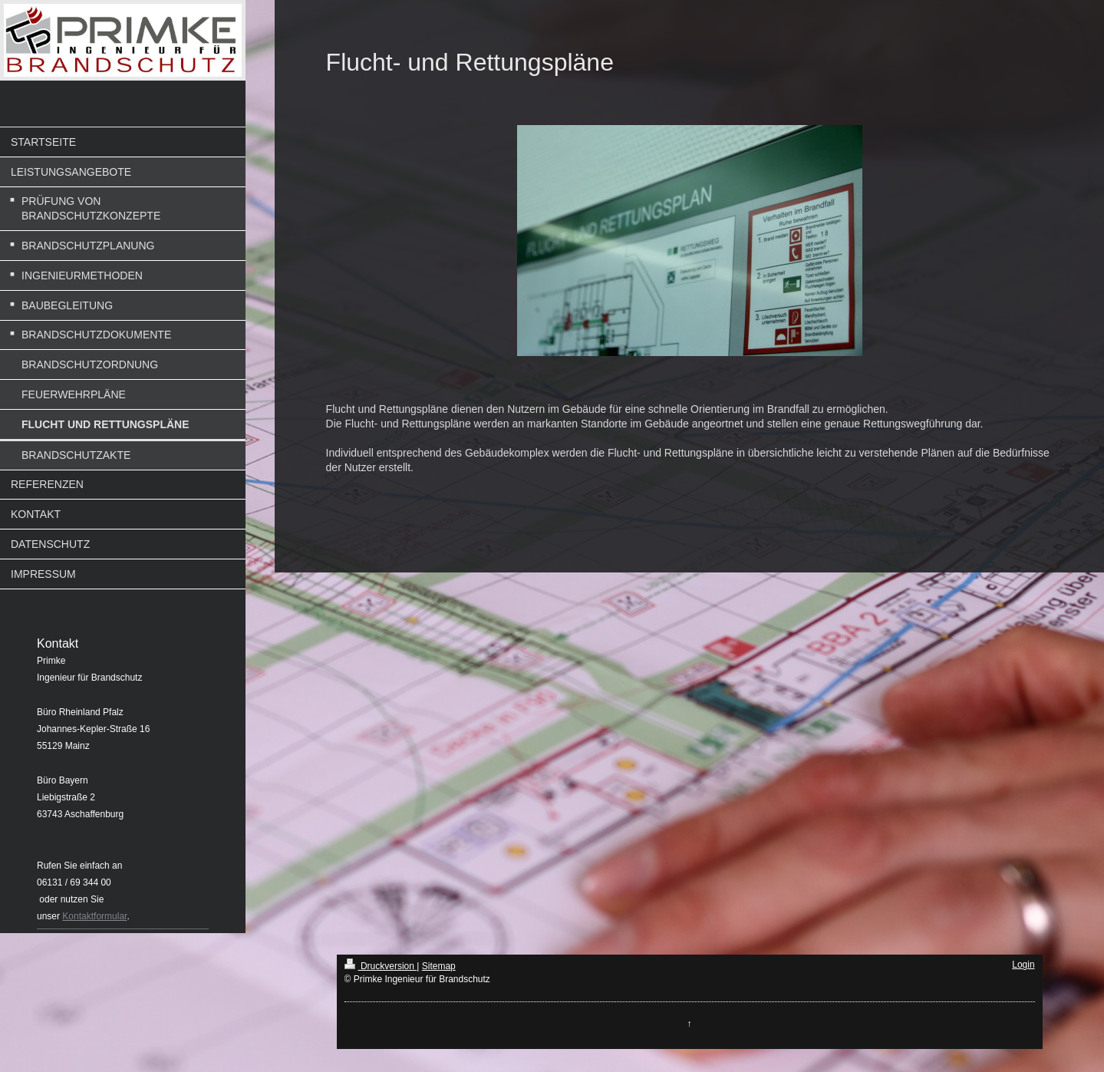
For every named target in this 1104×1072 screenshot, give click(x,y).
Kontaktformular (94, 916)
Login (1023, 964)
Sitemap (439, 966)
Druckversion (380, 966)
